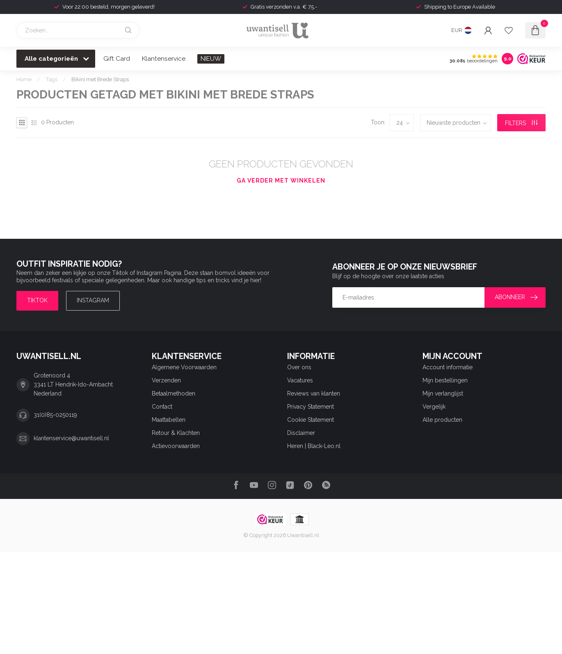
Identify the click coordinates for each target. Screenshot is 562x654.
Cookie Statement (310, 419)
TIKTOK (37, 300)
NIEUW (211, 58)
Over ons (299, 367)
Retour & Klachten (176, 433)
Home (24, 79)
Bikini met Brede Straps (100, 79)
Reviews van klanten (313, 393)
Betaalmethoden (173, 393)
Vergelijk (434, 406)
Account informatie (448, 367)
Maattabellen (168, 419)
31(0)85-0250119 (55, 415)
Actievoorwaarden (176, 446)
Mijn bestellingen (445, 380)
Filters (521, 123)
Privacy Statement (310, 406)
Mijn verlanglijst (443, 393)
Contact (162, 406)
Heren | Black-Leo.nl (313, 446)
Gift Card (116, 58)
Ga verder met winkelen (281, 180)
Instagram (93, 300)
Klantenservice (163, 58)
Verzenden (166, 380)
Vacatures (300, 380)
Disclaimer (301, 433)
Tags (51, 79)
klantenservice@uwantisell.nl (71, 438)
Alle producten (442, 419)
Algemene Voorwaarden (184, 367)
